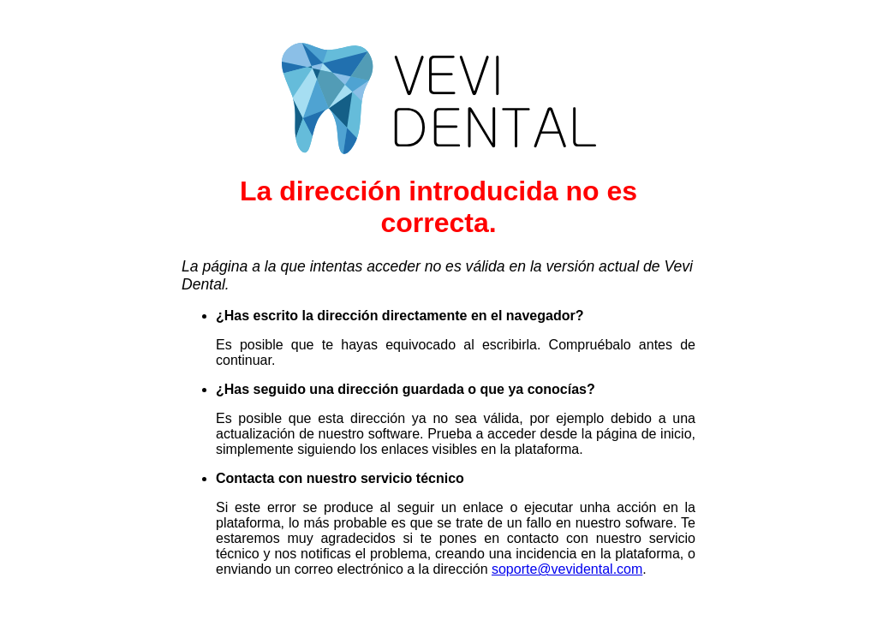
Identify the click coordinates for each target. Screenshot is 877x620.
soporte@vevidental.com (567, 569)
